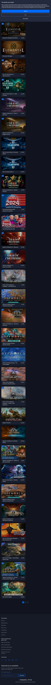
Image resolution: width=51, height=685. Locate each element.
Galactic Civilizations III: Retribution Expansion (8, 519)
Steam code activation (5, 644)
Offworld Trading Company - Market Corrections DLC (9, 500)
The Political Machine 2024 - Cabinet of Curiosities (9, 210)
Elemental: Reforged (7, 56)
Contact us (3, 635)
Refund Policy (4, 632)
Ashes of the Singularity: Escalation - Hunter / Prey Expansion (9, 403)
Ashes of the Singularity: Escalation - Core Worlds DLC (9, 285)
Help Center (3, 625)
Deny (25, 15)
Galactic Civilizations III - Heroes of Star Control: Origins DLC (10, 578)
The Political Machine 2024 (9, 229)
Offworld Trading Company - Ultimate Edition (9, 344)
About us (3, 620)
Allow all (25, 11)
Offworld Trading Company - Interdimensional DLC (9, 305)
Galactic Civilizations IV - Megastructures (8, 133)
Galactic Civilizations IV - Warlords (10, 247)
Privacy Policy (4, 630)
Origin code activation (5, 642)
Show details (25, 18)
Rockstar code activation (6, 649)
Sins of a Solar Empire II (8, 171)
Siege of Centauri (7, 422)
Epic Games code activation (6, 647)
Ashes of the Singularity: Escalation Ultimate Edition (9, 383)
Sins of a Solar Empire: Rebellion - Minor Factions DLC (10, 539)
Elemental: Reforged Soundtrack (10, 38)
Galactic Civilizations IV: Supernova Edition (8, 266)
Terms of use (3, 627)
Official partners (4, 623)
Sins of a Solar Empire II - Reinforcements (8, 75)
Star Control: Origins (7, 597)
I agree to (7, 672)
